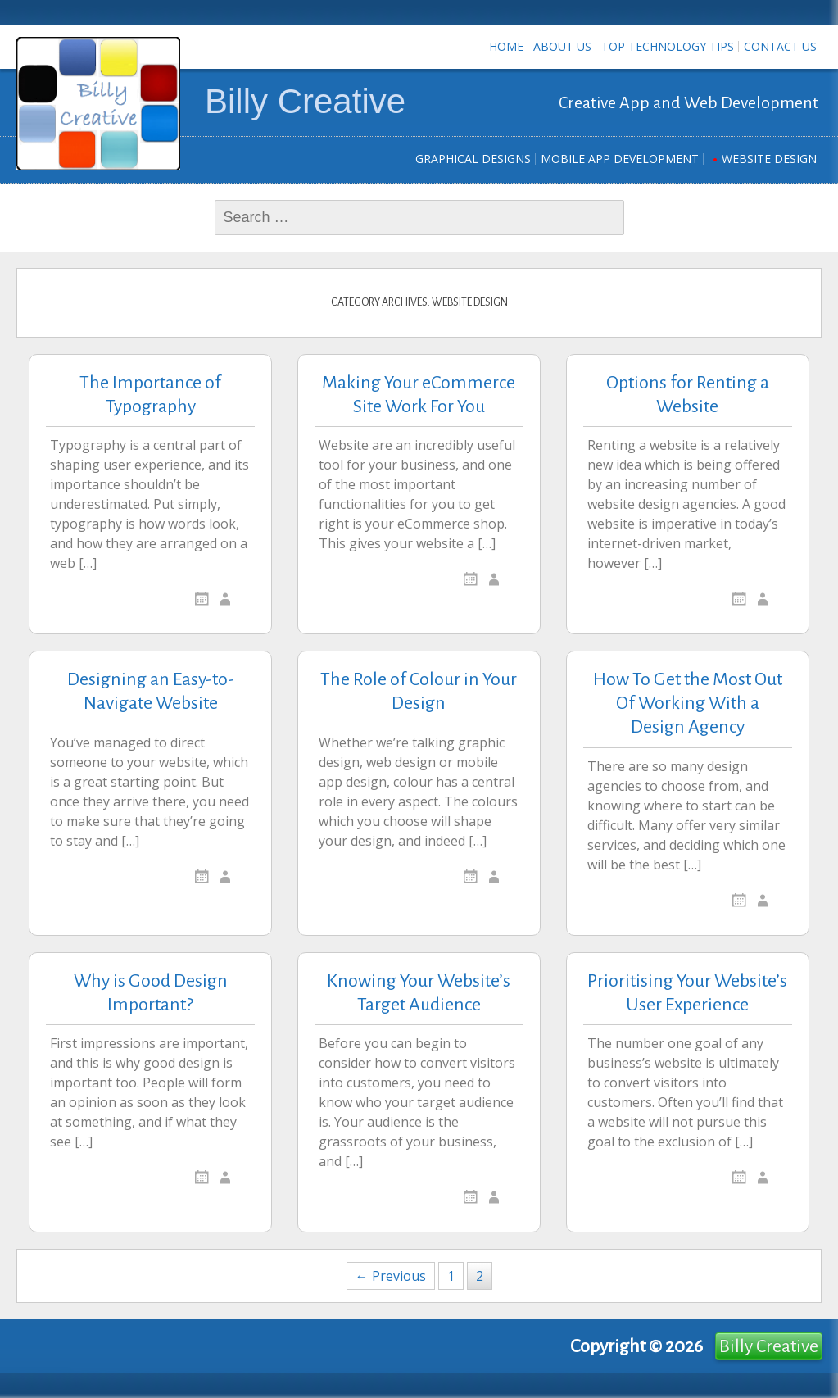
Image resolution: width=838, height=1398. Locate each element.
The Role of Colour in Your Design (418, 691)
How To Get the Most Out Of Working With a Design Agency (687, 703)
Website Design (769, 158)
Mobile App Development (620, 158)
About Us (562, 46)
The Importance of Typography (150, 394)
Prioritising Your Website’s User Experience (687, 992)
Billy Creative (305, 101)
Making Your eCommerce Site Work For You (418, 394)
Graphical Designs (473, 158)
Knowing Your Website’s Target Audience (418, 992)
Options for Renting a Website (687, 394)
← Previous (391, 1276)
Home (506, 46)
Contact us (780, 46)
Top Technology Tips (667, 46)
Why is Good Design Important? (151, 992)
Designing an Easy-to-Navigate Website (150, 691)
